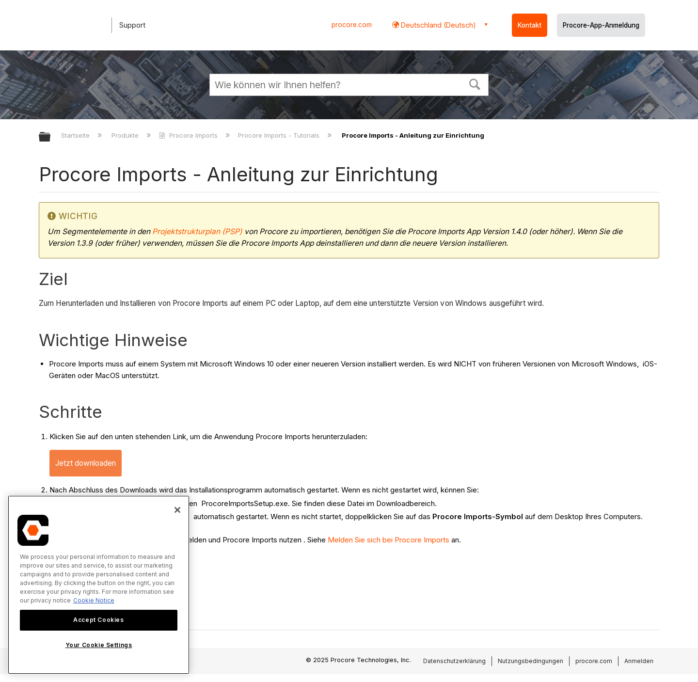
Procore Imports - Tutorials (279, 135)
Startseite (76, 135)
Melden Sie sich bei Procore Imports (388, 539)
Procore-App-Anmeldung (601, 25)
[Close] (177, 510)
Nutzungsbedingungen (530, 661)
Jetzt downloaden (85, 463)
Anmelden (638, 661)
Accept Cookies (98, 619)
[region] (99, 584)
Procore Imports (189, 135)
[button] (475, 83)
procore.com (352, 25)
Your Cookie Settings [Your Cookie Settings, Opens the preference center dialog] (98, 645)
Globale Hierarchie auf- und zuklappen (50, 137)
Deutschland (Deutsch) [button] (437, 25)
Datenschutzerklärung (454, 661)
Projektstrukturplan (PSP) (197, 231)
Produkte (126, 135)
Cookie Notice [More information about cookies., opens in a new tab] (93, 600)
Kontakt (529, 25)
